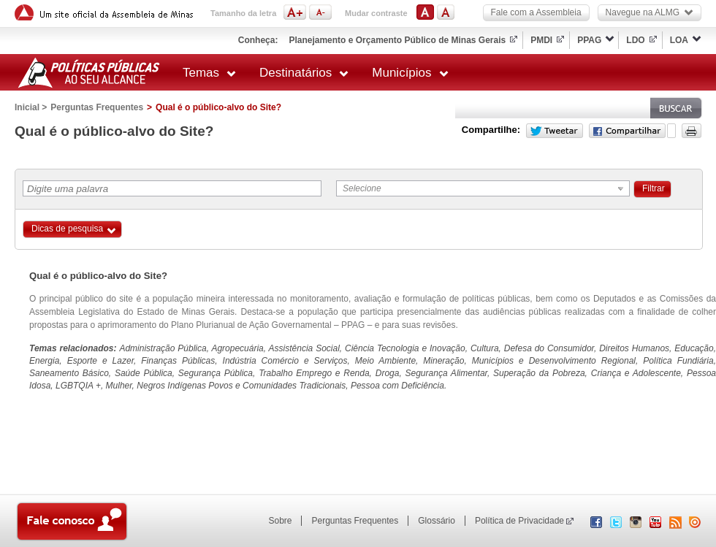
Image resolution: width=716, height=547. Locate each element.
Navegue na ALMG (649, 12)
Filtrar (653, 188)
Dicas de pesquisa (67, 228)
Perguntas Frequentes (96, 107)
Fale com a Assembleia (536, 12)
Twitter (554, 130)
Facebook (627, 130)
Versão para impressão (691, 130)
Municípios (410, 73)
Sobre (280, 521)
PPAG (589, 40)
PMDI (541, 40)
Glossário (436, 521)
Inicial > (31, 107)
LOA (679, 40)
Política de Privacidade (519, 521)
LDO (635, 40)
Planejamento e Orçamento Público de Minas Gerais (397, 40)
